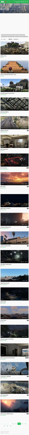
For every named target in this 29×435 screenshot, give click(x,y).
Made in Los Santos (5, 433)
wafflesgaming (4, 131)
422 (4, 425)
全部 (3, 39)
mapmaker (4, 303)
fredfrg (3, 75)
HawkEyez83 (4, 113)
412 (19, 423)
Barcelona (4, 187)
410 (13, 423)
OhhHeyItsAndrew (5, 169)
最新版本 (14, 39)
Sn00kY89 (4, 247)
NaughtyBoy (4, 94)
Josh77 (3, 150)
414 (25, 423)
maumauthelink (4, 284)
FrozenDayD (4, 340)
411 (16, 423)
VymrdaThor (4, 209)
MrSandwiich (4, 396)
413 (22, 423)
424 (10, 425)
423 (7, 425)
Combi (3, 321)
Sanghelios (4, 415)
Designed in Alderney (5, 431)
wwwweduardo (4, 377)
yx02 (2, 57)
